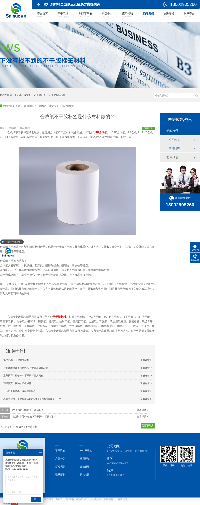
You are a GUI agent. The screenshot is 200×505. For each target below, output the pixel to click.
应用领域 (127, 15)
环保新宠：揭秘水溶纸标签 (17, 383)
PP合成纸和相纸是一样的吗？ (28, 410)
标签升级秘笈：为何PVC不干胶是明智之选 (25, 367)
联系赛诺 (189, 15)
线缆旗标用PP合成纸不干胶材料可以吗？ (33, 416)
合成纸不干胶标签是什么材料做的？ (56, 105)
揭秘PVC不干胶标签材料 (16, 359)
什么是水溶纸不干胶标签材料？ (19, 391)
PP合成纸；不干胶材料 (25, 426)
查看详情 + (142, 410)
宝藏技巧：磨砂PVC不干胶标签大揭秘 (23, 375)
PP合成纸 (101, 132)
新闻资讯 (29, 105)
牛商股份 (108, 499)
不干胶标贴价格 (57, 95)
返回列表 (148, 128)
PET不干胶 (85, 15)
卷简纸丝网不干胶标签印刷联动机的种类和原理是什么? (32, 399)
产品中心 (107, 15)
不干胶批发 (40, 95)
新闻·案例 (148, 15)
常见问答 (174, 148)
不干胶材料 (59, 316)
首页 (18, 105)
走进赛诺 (169, 15)
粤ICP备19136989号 (76, 499)
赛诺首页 (42, 15)
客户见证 (172, 157)
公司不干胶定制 (23, 95)
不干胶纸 (63, 15)
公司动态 (174, 139)
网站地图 (85, 474)
